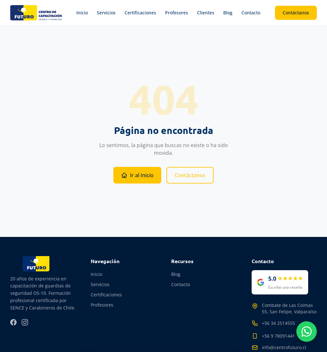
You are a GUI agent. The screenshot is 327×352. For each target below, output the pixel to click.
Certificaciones (140, 13)
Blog (227, 13)
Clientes (205, 13)
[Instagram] (25, 322)
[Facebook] (13, 322)
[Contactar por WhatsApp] (306, 331)
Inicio (82, 13)
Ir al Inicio (137, 175)
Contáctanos (296, 13)
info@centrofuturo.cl (284, 347)
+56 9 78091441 (278, 336)
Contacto (250, 13)
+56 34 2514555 (278, 323)
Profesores (176, 13)
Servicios (106, 13)
